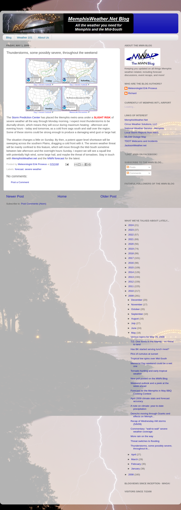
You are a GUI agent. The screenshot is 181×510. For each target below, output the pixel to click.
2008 (131, 474)
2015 (131, 267)
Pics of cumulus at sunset (144, 354)
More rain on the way (142, 436)
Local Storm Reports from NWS (141, 132)
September (137, 314)
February (136, 464)
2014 (131, 272)
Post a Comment (20, 182)
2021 (131, 239)
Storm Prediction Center (26, 117)
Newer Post (15, 196)
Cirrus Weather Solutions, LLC (141, 124)
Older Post (108, 196)
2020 (131, 244)
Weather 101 (24, 37)
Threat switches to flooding (145, 441)
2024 (131, 225)
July (133, 323)
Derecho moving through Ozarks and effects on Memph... (150, 415)
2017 (131, 258)
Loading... (130, 106)
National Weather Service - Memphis (144, 128)
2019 (131, 248)
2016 (131, 263)
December (137, 300)
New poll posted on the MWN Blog (149, 378)
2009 (131, 295)
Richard (132, 93)
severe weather (33, 169)
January (135, 468)
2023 (131, 229)
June (134, 328)
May (133, 332)
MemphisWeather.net (25, 158)
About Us (43, 37)
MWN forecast (56, 158)
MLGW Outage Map (135, 136)
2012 (131, 281)
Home (62, 196)
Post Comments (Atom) (33, 203)
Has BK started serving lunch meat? (150, 349)
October (135, 309)
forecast (19, 169)
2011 (131, 286)
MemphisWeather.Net (136, 120)
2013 (131, 277)
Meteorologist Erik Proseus (142, 88)
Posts (131, 167)
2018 (131, 253)
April (134, 454)
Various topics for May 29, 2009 (148, 337)
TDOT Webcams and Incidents (141, 141)
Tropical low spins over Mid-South (149, 358)
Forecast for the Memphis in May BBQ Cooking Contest (151, 392)
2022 (131, 234)
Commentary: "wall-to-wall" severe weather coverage (149, 430)
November (137, 304)
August (135, 318)
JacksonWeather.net (135, 145)
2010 (131, 291)
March (135, 459)
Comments (134, 173)
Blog (8, 37)
